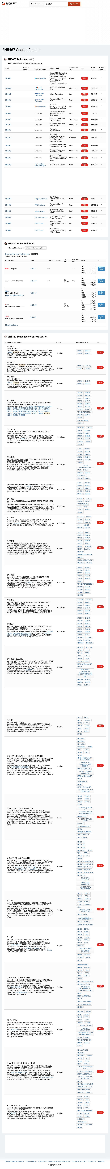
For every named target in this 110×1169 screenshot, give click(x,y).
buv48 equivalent (84, 984)
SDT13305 (80, 637)
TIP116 (87, 896)
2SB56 (86, 1043)
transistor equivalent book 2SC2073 (85, 764)
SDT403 (40, 410)
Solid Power (39, 223)
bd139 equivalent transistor (85, 772)
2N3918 (87, 522)
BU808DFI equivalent (84, 560)
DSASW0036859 (82, 420)
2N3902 (22, 410)
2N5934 (79, 439)
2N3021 (87, 532)
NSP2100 (80, 1119)
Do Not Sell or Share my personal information (53, 1161)
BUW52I (80, 557)
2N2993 (9, 635)
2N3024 (79, 538)
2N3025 (86, 525)
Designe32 (81, 747)
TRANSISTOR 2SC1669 (84, 1087)
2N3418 (9, 408)
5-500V (79, 449)
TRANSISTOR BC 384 (84, 1040)
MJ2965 (87, 501)
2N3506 (34, 408)
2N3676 (9, 410)
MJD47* (80, 720)
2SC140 (87, 682)
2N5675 (85, 470)
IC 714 (79, 1045)
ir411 (87, 1037)
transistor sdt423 (84, 412)
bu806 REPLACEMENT (84, 1111)
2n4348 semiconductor (85, 466)
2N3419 (16, 408)
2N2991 (28, 633)
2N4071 (87, 488)
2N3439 (22, 635)
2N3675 (46, 408)
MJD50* (87, 720)
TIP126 (87, 799)
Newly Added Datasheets (15, 1161)
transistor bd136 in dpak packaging (85, 1033)
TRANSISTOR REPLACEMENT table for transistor (85, 988)
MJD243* (14, 1030)
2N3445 (87, 592)
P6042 (79, 784)
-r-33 (48, 466)
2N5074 (16, 413)
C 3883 (79, 904)
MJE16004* (24, 767)
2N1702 (87, 589)
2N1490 (79, 573)
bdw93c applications (85, 1029)
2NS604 (80, 632)
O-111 (79, 525)
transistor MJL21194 (85, 879)
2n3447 (87, 478)
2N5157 (28, 410)
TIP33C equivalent (84, 1001)
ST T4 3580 (81, 1025)
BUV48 (13, 987)
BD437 (13, 945)
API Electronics (39, 88)
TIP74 (86, 650)
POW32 (89, 1055)
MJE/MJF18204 (47, 1078)
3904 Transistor (83, 826)
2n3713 (79, 509)
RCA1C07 (80, 1092)
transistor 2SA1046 (84, 554)
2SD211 (79, 1116)
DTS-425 (80, 441)
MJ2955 (80, 595)
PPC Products (40, 205)
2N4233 (9, 413)
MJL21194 (33, 869)
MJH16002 (80, 744)
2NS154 (80, 634)
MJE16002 (80, 741)
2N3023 (87, 535)
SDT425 (34, 412)
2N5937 (79, 444)
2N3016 (79, 532)
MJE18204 (15, 1072)
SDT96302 (89, 643)
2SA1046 (89, 563)
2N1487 (87, 494)
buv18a (87, 549)
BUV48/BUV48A (21, 992)
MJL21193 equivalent (85, 864)
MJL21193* (19, 867)
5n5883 (87, 454)
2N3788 (79, 485)
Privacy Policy (31, 1161)
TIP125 (87, 796)
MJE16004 (80, 738)
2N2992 (47, 633)
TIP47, (79, 717)
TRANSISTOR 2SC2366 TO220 (85, 1067)
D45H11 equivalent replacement (85, 759)
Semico (40, 211)
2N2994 (16, 635)
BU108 (79, 667)
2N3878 (16, 410)
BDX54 (87, 679)
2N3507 (40, 408)
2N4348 (87, 491)
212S (79, 470)
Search (74, 4)
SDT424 (28, 412)
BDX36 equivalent (83, 769)
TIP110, (79, 893)
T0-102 (89, 498)
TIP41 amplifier (83, 834)
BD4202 (79, 1007)
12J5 (79, 507)
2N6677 (87, 573)
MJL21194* (31, 867)
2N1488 (79, 570)
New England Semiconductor (40, 165)
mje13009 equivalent (85, 981)
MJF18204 (23, 1072)
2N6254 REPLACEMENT (85, 924)
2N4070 (79, 488)
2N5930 (79, 433)
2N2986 (49, 406)
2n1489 (87, 451)
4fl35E (23, 439)
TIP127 (87, 802)
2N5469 (16, 415)
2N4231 (40, 412)
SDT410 (9, 412)
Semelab (40, 79)
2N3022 (79, 535)
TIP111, (79, 896)
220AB (79, 804)
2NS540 (87, 632)
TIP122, (79, 802)
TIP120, (79, 796)
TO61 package (82, 504)
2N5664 (22, 415)
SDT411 (16, 412)
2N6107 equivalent (84, 870)
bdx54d (80, 679)
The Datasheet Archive (9, 3)
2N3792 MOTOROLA (83, 1074)
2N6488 (87, 1023)
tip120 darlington (84, 832)
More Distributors (11, 325)
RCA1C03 (80, 945)
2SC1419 (80, 957)
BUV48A (19, 987)
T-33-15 (89, 427)
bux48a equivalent (84, 867)
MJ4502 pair (88, 872)
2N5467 (33, 269)
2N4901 (87, 509)
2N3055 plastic (82, 661)
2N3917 (79, 522)
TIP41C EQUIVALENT (84, 1004)
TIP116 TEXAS (82, 914)
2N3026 (79, 528)
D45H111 (80, 823)
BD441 (18, 945)
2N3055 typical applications (85, 888)
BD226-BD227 (81, 816)
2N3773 (87, 483)
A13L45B (80, 599)
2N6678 (79, 576)
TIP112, (79, 899)
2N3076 (79, 543)
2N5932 (79, 436)
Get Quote (101, 293)
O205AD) (88, 366)
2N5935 (87, 439)
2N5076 (28, 413)
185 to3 (80, 409)
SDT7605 (80, 643)
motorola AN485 (83, 1089)
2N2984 (37, 406)
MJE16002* (15, 767)
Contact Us (92, 1161)
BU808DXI (88, 546)
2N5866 (79, 462)
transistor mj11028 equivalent (85, 790)
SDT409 (46, 410)
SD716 (87, 634)
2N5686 (79, 613)
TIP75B (79, 658)
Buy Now (101, 268)
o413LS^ (88, 599)
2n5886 (79, 457)
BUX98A (80, 682)
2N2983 (30, 406)
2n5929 (79, 460)
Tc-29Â (79, 430)
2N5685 (87, 611)
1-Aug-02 (80, 368)
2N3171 (87, 543)
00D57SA (17, 523)
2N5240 (79, 608)
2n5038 (79, 478)
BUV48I (79, 546)
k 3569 (79, 1113)
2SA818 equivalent (84, 787)
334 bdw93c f (82, 781)
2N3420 (22, 408)
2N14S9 (87, 570)
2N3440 (28, 635)
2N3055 (87, 541)
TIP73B (79, 650)
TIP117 (87, 899)
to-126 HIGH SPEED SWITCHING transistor (85, 950)
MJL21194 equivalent (85, 861)
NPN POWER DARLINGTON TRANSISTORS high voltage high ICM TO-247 (85, 673)
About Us (101, 1161)
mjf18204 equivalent (85, 1084)
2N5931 (87, 433)
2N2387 (50, 632)
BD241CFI (80, 552)
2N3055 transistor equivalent (85, 1077)
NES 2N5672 (81, 475)
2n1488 (79, 451)
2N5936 (87, 441)
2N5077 (34, 413)
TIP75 (79, 656)
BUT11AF (29, 670)
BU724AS (80, 563)
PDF (84, 78)
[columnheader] (13, 68)
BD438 (28, 948)
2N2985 (43, 406)
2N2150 (88, 517)
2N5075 (22, 413)
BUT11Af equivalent (84, 664)
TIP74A (79, 653)
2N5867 (79, 473)
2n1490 (79, 454)
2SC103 (79, 1037)
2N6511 (87, 613)
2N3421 (28, 408)
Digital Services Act (79, 1161)
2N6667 (79, 578)
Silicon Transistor (41, 217)
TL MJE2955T (81, 1122)
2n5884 (87, 457)
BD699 (79, 549)
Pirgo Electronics (41, 199)
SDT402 (34, 410)
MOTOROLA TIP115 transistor (85, 911)
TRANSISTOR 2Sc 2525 (84, 584)
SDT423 (22, 412)
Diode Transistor (39, 94)
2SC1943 (87, 955)
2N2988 (9, 633)
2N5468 (9, 415)
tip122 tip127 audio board (85, 820)
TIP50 (86, 717)
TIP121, (79, 799)
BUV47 (79, 993)
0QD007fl (80, 498)
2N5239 (87, 605)
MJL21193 (22, 869)
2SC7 (79, 907)
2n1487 (87, 449)
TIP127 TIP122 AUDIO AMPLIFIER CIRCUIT (85, 812)
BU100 (86, 685)
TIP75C (87, 658)
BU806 (13, 1113)
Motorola (40, 107)
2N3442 (79, 592)
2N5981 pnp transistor (85, 883)
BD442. (36, 948)
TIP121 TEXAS (82, 837)
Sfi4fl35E (80, 427)
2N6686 (87, 576)
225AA (49, 950)
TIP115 (87, 893)
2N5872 (87, 473)
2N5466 (9, 352)
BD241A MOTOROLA (84, 996)
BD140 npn (81, 875)
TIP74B (87, 653)
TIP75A (86, 656)
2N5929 (87, 430)
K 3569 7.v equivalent (85, 1071)
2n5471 (79, 581)
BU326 (79, 685)
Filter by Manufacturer (16, 63)
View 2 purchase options (15, 295)
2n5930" (88, 460)
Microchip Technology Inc (17, 254)
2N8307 (85, 507)
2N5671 (89, 637)
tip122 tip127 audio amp (85, 808)
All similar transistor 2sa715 (85, 918)
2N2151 (79, 519)
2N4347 (79, 491)
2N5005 (79, 640)
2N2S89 (16, 633)
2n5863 (79, 501)
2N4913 (79, 494)
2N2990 (22, 633)
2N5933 (87, 436)
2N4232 (46, 412)
